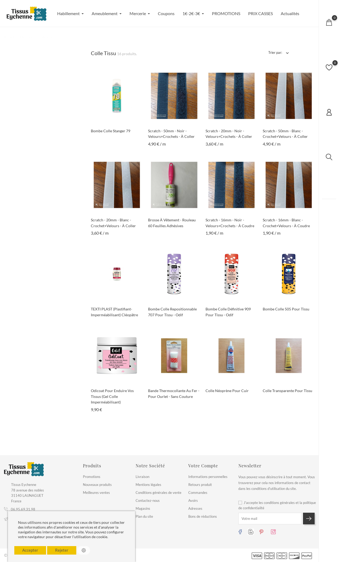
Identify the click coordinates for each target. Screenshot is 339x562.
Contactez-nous (148, 500)
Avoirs (193, 500)
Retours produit (200, 484)
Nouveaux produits (97, 484)
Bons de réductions (202, 516)
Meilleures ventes (96, 492)
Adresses (195, 508)
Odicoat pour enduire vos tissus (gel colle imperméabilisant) (112, 396)
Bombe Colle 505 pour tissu (286, 309)
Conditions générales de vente (158, 492)
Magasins (143, 508)
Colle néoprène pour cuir (227, 390)
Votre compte (203, 465)
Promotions (91, 477)
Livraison (142, 477)
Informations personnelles (208, 477)
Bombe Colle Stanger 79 (110, 131)
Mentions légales (148, 484)
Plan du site (144, 516)
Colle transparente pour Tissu (287, 390)
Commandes (197, 492)
